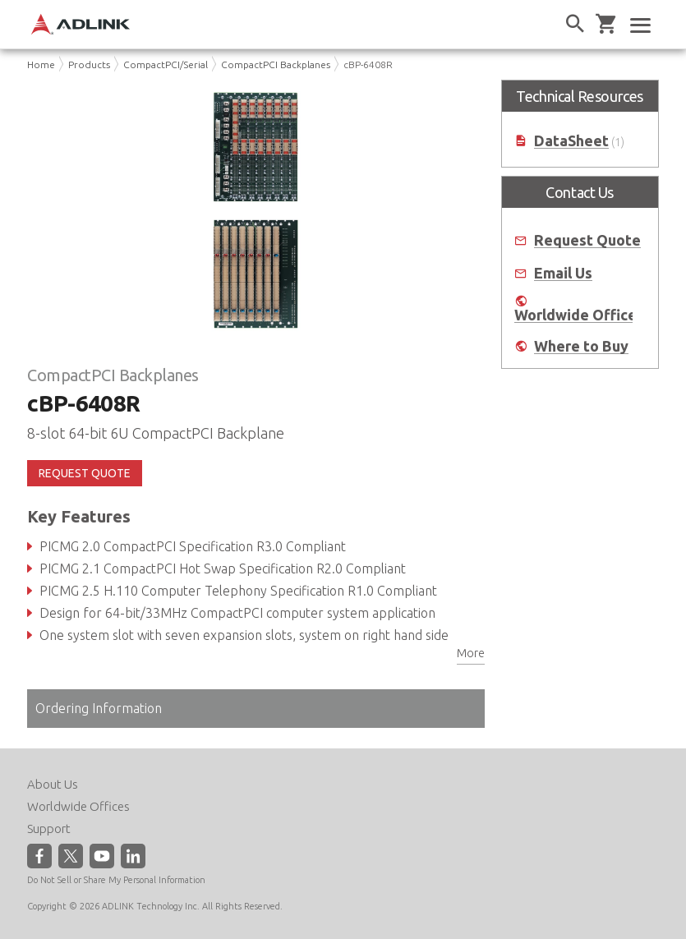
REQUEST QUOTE (85, 473)
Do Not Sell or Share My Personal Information (116, 880)
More (471, 653)
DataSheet (571, 141)
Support (49, 828)
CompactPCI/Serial (165, 64)
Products (89, 64)
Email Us (563, 273)
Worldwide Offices (579, 315)
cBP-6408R (368, 64)
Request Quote (587, 240)
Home (41, 64)
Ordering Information (98, 708)
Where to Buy (581, 346)
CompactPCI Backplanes (275, 64)
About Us (52, 784)
